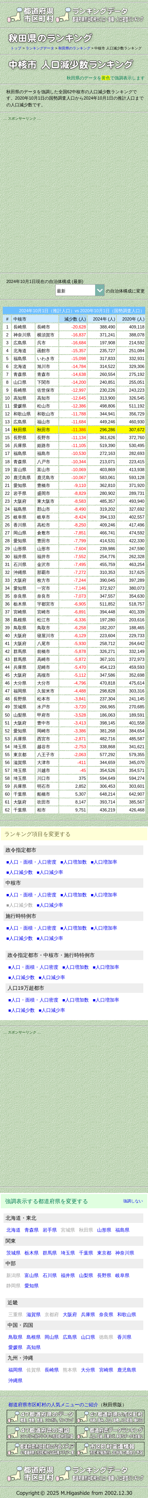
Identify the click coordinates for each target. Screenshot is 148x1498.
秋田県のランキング (74, 48)
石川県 (50, 1275)
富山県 (31, 1275)
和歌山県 (126, 1314)
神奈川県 (124, 1253)
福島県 (122, 1230)
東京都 (104, 1253)
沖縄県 (15, 1380)
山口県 (88, 1337)
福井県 (68, 1275)
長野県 (104, 1275)
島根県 (33, 1337)
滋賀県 (33, 1314)
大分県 (88, 1370)
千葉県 (86, 1253)
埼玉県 (68, 1253)
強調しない (133, 1201)
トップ (16, 48)
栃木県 (31, 1253)
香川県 (124, 1337)
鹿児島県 (126, 1370)
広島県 (70, 1337)
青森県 (31, 1230)
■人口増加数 (73, 862)
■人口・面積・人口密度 (31, 862)
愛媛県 (15, 1347)
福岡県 (15, 1370)
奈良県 (106, 1314)
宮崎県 (106, 1370)
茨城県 (13, 1253)
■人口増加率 (104, 862)
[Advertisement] (74, 195)
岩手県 (50, 1230)
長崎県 (52, 1370)
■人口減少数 (19, 872)
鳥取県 (15, 1337)
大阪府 (70, 1314)
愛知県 (31, 1285)
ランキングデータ (40, 48)
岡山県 (52, 1337)
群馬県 (50, 1253)
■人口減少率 (50, 872)
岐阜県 (122, 1275)
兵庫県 (88, 1314)
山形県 (104, 1230)
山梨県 (86, 1275)
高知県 (33, 1347)
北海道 (13, 1230)
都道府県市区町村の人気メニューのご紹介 (53, 1404)
